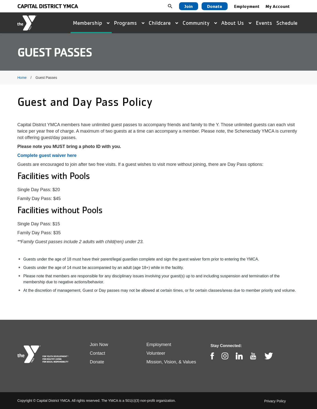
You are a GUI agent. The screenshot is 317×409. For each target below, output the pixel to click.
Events (264, 23)
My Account (277, 6)
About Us (236, 23)
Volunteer (155, 353)
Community (200, 23)
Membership (91, 23)
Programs (129, 23)
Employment (247, 6)
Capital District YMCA (47, 6)
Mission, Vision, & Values (171, 361)
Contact (97, 353)
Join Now (99, 344)
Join (189, 6)
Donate (214, 6)
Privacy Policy (275, 401)
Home (21, 78)
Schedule (286, 23)
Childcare (163, 23)
